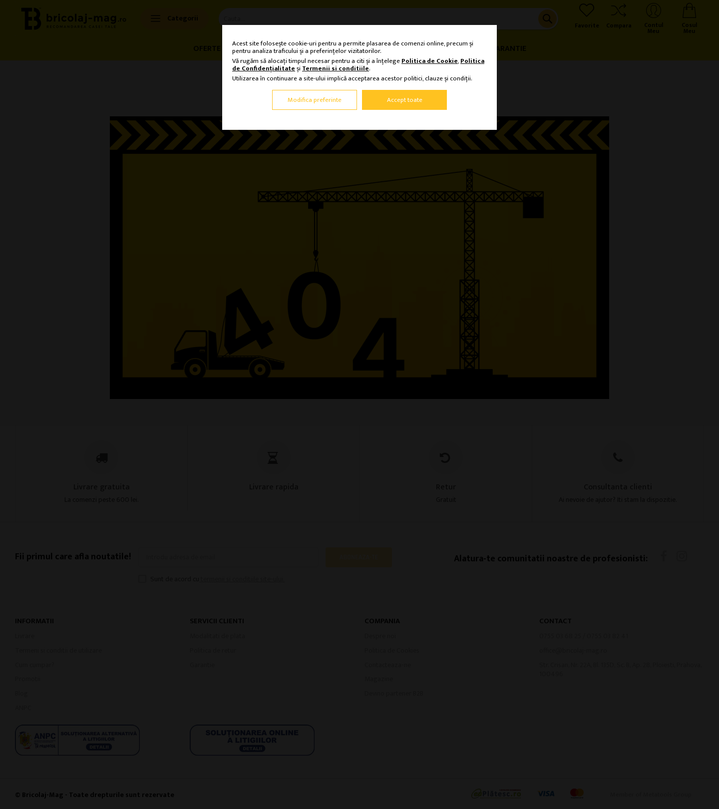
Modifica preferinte (315, 99)
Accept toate (404, 99)
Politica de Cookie (429, 60)
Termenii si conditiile (335, 68)
